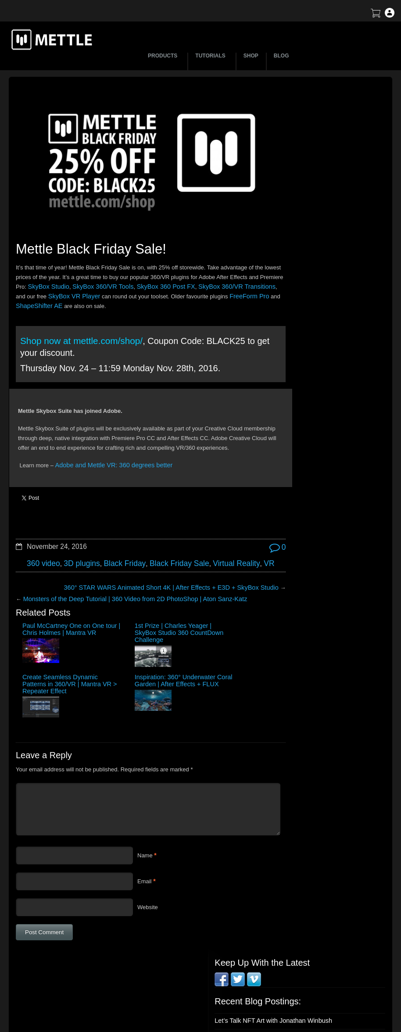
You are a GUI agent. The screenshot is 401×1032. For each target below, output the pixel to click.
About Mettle (322, 929)
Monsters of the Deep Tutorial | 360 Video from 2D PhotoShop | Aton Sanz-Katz (123, 573)
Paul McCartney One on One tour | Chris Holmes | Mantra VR (45, 609)
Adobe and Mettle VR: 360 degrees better (107, 458)
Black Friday (115, 539)
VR (244, 539)
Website (147, 842)
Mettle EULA (322, 975)
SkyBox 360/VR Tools (150, 271)
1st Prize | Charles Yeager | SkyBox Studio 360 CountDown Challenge (106, 612)
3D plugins (76, 539)
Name (145, 790)
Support (316, 945)
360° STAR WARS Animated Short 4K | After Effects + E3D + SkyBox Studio (154, 562)
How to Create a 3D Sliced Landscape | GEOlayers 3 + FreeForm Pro (321, 174)
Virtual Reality (215, 539)
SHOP (250, 56)
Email (144, 816)
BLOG (281, 56)
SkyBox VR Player (123, 280)
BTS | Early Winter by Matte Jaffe (313, 193)
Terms (314, 960)
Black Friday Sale (163, 539)
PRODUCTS (164, 56)
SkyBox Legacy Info (331, 1006)
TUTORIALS (211, 56)
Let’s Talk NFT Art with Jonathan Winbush (323, 156)
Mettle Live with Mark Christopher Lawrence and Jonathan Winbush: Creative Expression (327, 255)
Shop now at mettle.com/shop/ (79, 324)
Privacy (315, 991)
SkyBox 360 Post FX (207, 271)
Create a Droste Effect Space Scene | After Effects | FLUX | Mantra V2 (325, 233)
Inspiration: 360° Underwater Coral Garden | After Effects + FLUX (226, 609)
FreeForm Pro (53, 290)
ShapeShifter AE (104, 290)
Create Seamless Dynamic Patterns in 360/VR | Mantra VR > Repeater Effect (166, 612)
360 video (42, 539)
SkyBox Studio (101, 271)
